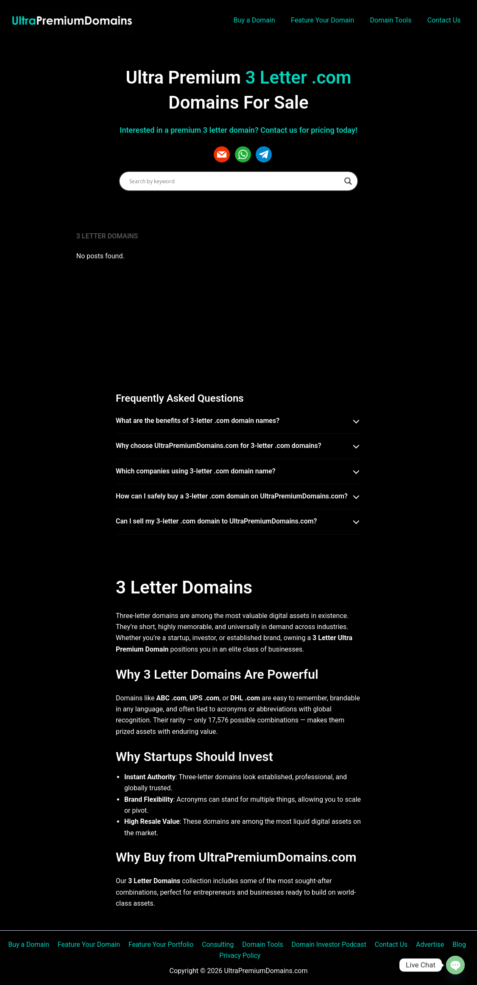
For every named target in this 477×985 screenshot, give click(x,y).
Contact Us (445, 20)
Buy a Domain (262, 20)
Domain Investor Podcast (328, 944)
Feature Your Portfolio (163, 944)
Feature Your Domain (328, 20)
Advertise (427, 944)
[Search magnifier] (348, 181)
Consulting (219, 944)
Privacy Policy (240, 955)
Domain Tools (394, 20)
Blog (455, 944)
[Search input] (234, 181)
